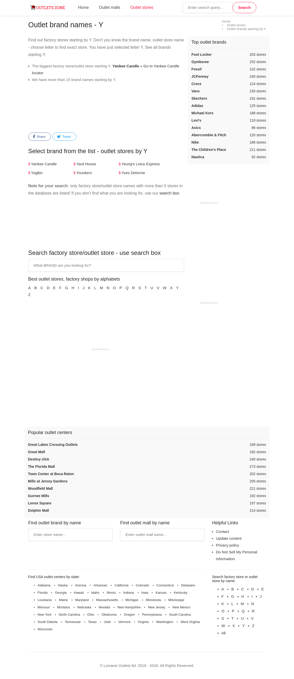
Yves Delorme (133, 173)
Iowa (144, 592)
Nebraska (84, 607)
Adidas (197, 106)
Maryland (82, 600)
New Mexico (181, 607)
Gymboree (200, 62)
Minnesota (153, 600)
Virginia (143, 622)
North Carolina (69, 614)
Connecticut (165, 585)
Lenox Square (40, 503)
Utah (107, 622)
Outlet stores (141, 7)
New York (45, 614)
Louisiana (45, 600)
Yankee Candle (44, 164)
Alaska (63, 585)
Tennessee (73, 622)
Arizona (80, 585)
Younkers (84, 173)
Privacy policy (227, 545)
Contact (222, 531)
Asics (196, 128)
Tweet (64, 137)
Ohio (90, 614)
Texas (92, 622)
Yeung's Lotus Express (141, 164)
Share (39, 137)
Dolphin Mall (38, 510)
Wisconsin (45, 629)
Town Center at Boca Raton (51, 474)
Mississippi (176, 600)
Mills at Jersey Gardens (47, 481)
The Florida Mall (41, 467)
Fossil (196, 69)
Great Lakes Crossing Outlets (53, 445)
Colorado (142, 585)
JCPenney (200, 76)
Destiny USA (38, 459)
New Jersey (156, 607)
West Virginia (190, 622)
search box (169, 193)
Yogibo (36, 173)
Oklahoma (109, 614)
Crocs (196, 84)
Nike (195, 142)
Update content (229, 538)
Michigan (132, 600)
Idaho (95, 592)
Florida (43, 592)
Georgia (60, 592)
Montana (63, 607)
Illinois (111, 592)
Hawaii (79, 592)
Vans (195, 91)
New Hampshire (129, 607)
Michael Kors (202, 113)
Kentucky (180, 592)
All (223, 633)
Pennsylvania (152, 614)
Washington (164, 622)
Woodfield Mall (40, 488)
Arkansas (100, 585)
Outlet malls (109, 7)
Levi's (196, 120)
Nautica (197, 157)
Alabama (44, 585)
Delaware (188, 585)
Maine (63, 600)
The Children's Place (208, 150)
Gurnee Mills (38, 496)
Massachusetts (107, 600)
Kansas (160, 592)
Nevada (104, 607)
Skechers (199, 98)
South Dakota (48, 622)
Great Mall (36, 452)
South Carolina (180, 614)
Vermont (124, 622)
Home (83, 7)
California (121, 585)
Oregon (129, 614)
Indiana (128, 592)
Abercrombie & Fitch (208, 135)
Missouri (44, 607)
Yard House (86, 164)
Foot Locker (201, 54)
